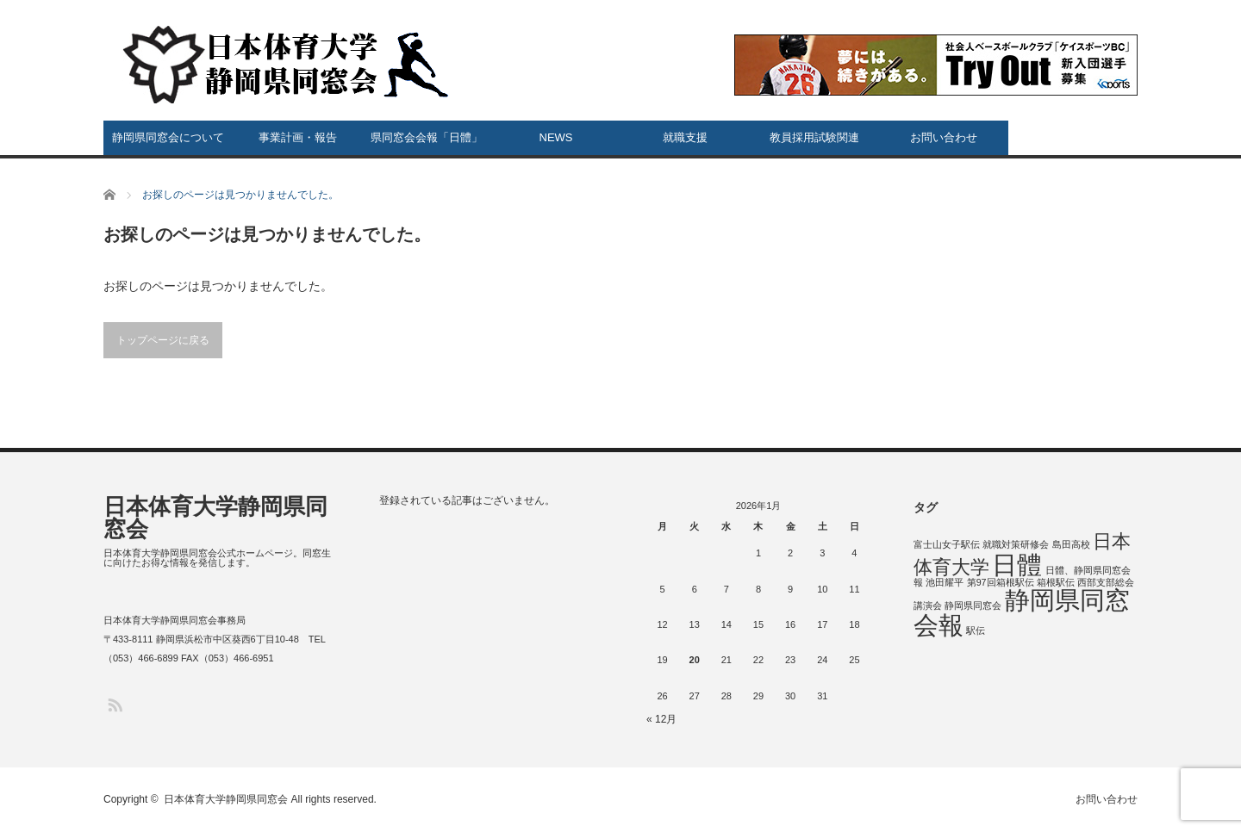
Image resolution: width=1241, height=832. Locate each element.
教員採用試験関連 (814, 137)
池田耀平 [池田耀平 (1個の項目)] (944, 582)
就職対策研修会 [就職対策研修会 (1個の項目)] (1015, 544)
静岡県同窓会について (168, 137)
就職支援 (685, 137)
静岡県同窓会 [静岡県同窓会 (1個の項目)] (973, 605)
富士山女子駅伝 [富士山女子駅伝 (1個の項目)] (947, 544)
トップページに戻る (162, 340)
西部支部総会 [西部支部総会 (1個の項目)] (1105, 582)
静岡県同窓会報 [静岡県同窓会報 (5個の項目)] (1022, 612)
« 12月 (661, 719)
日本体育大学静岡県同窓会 (215, 518)
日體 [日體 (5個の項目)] (1017, 564)
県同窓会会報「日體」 (427, 137)
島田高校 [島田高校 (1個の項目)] (1071, 544)
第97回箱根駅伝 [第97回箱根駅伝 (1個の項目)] (1000, 582)
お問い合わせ (943, 137)
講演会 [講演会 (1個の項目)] (928, 605)
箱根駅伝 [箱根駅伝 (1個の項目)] (1056, 582)
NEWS (556, 137)
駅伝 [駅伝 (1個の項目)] (975, 630)
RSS (114, 704)
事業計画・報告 (298, 137)
